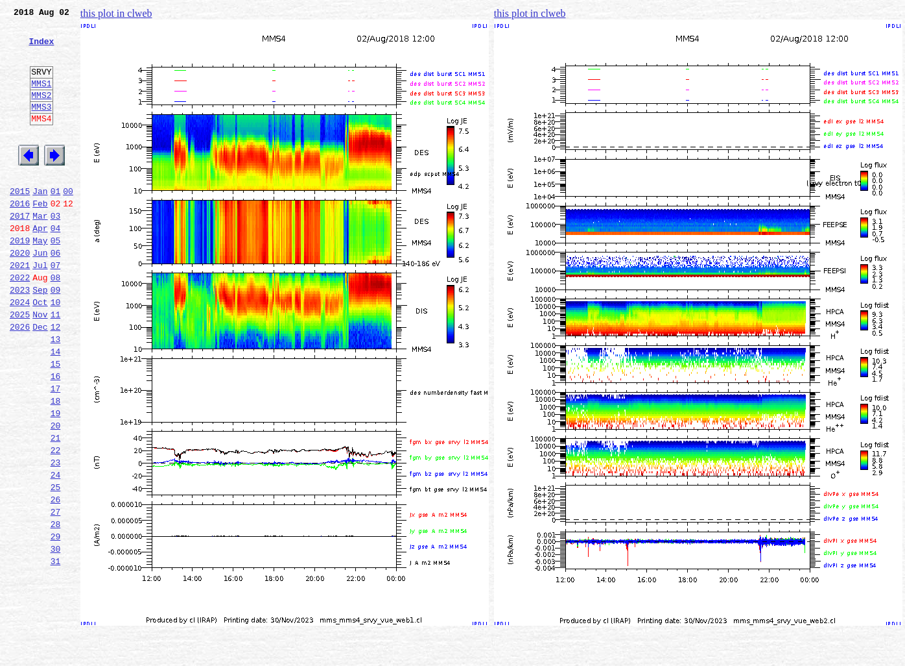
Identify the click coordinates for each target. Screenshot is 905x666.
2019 (20, 279)
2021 (20, 308)
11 (56, 365)
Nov (39, 365)
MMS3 (41, 126)
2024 (20, 350)
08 (56, 322)
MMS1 (41, 99)
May (39, 279)
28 (56, 607)
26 (56, 579)
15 (56, 422)
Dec (39, 379)
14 (56, 407)
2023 (20, 336)
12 (56, 379)
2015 (20, 222)
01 (56, 222)
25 (56, 565)
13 (56, 393)
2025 (20, 365)
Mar (39, 250)
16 (56, 436)
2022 (20, 322)
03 (56, 250)
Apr (39, 265)
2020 (20, 293)
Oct (39, 350)
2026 (20, 379)
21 (56, 507)
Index (41, 49)
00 (68, 222)
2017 (20, 250)
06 (56, 293)
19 (56, 479)
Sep (39, 336)
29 (56, 622)
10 (56, 350)
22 (56, 522)
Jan (39, 222)
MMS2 (41, 112)
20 (56, 493)
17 (56, 450)
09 (56, 336)
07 (56, 308)
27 (56, 593)
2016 (20, 236)
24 (56, 550)
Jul (39, 308)
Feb (39, 236)
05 (56, 279)
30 (56, 636)
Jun (39, 293)
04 (56, 265)
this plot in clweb (116, 13)
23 (56, 536)
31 (56, 650)
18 (56, 465)
